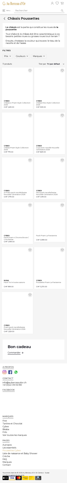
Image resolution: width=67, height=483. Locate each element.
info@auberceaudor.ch (14, 382)
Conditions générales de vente (13, 475)
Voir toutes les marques (15, 435)
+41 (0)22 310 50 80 (12, 385)
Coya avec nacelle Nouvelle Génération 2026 (47, 148)
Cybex (6, 426)
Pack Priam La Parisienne (46, 236)
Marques (39, 56)
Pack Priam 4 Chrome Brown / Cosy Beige (16, 238)
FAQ (5, 459)
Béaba (6, 429)
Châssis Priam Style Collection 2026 (16, 148)
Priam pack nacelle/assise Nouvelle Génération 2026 (14, 328)
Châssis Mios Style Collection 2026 (48, 104)
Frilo (5, 432)
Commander (14, 353)
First (5, 421)
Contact (7, 465)
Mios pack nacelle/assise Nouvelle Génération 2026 (47, 193)
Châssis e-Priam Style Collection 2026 (17, 104)
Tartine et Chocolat (12, 423)
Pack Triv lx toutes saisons (14, 282)
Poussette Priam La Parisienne (48, 282)
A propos (7, 445)
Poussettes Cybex (12, 450)
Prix (7, 56)
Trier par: (42, 64)
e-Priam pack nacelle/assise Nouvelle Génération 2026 (15, 193)
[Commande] (55, 64)
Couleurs (22, 56)
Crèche (6, 456)
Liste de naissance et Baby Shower (20, 453)
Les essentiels (9, 447)
